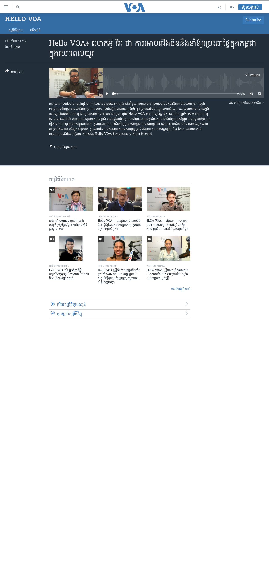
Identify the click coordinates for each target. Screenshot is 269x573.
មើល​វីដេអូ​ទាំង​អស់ (180, 289)
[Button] (13, 72)
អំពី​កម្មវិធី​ (35, 30)
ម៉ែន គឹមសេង (12, 47)
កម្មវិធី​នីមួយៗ (15, 30)
